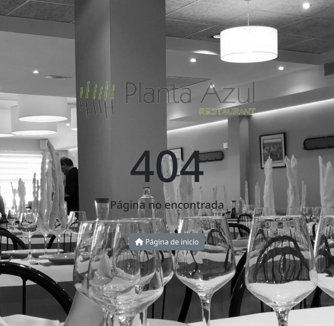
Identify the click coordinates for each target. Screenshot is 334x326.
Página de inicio (166, 242)
